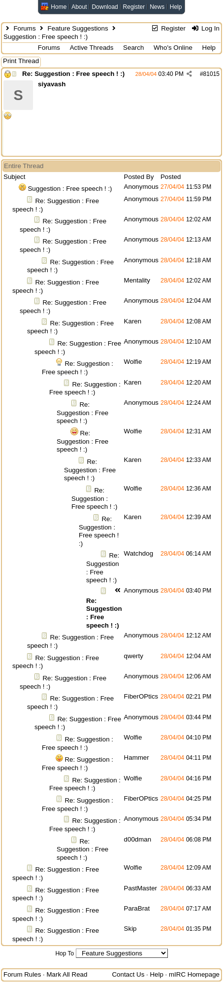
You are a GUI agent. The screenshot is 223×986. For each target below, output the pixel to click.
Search (133, 47)
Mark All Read (66, 974)
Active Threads (92, 47)
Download (105, 6)
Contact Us (128, 974)
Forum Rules (22, 974)
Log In (205, 28)
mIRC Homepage (194, 974)
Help (176, 6)
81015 (211, 73)
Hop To (64, 953)
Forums (24, 28)
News (157, 6)
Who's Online (173, 47)
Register (134, 6)
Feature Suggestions (78, 28)
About (79, 6)
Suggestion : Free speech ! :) (70, 188)
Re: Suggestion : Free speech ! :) (73, 73)
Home (58, 6)
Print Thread (21, 61)
